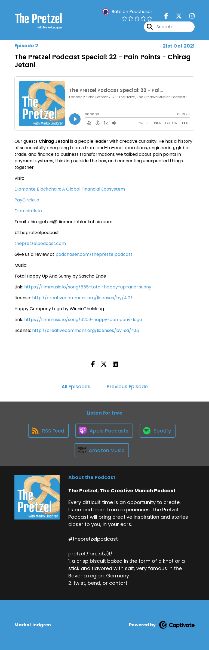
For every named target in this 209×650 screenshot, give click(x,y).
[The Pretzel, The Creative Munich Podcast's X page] (175, 16)
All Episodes (76, 386)
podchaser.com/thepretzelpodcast (94, 254)
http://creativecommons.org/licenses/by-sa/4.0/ (86, 330)
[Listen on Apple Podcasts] (104, 431)
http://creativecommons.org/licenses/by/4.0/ (82, 298)
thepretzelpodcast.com (40, 243)
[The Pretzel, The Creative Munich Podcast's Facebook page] (166, 16)
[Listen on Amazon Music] (102, 450)
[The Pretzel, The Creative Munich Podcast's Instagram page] (189, 16)
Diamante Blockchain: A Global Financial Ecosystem (69, 189)
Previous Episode (127, 386)
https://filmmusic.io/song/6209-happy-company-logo (83, 319)
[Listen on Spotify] (158, 431)
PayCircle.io (26, 200)
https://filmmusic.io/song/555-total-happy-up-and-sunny (87, 287)
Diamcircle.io (28, 211)
